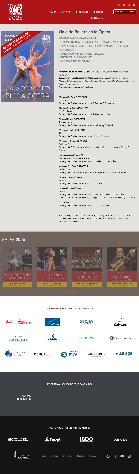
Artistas (66, 12)
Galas (53, 12)
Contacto (97, 18)
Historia (98, 12)
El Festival (82, 12)
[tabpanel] (17, 267)
